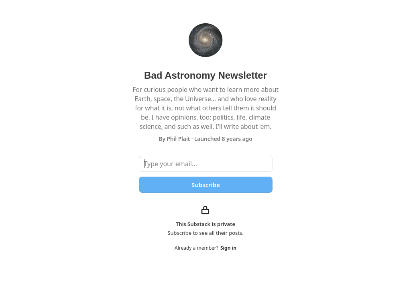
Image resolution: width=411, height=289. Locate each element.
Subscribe (205, 185)
